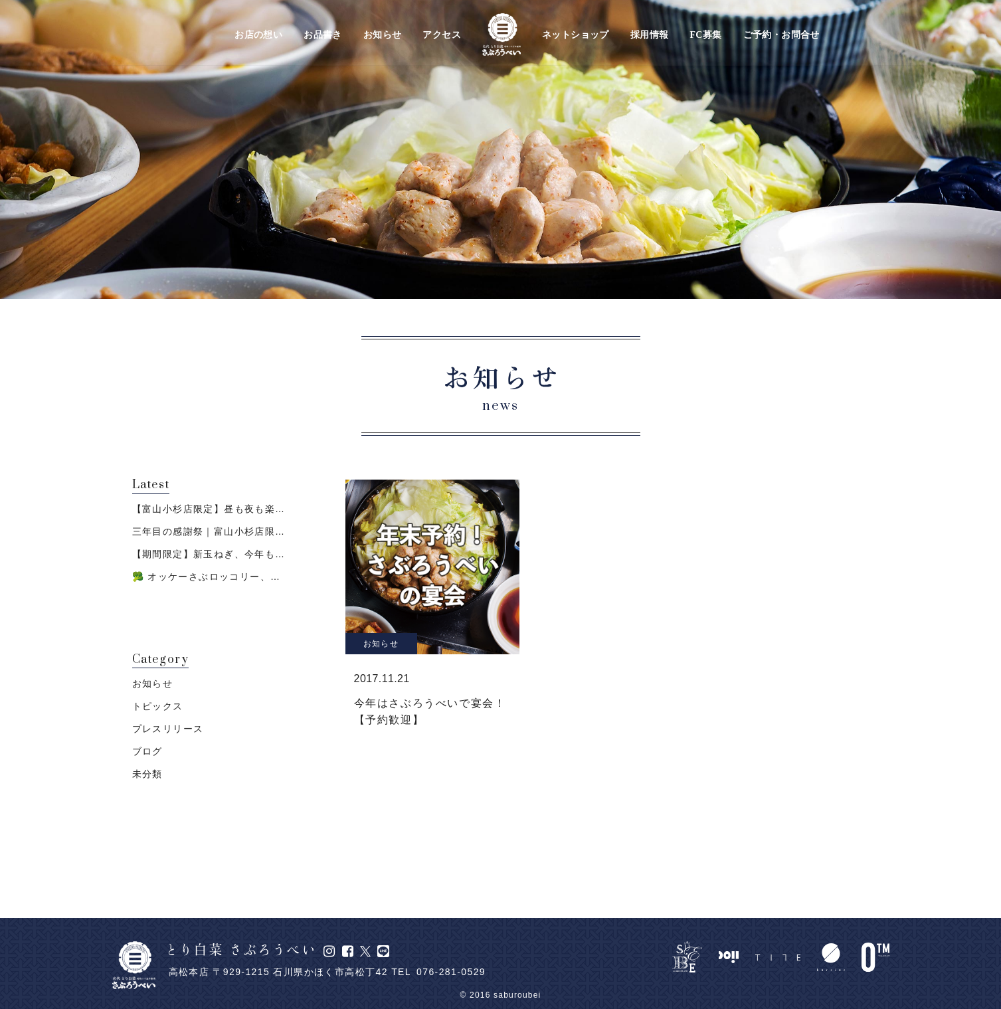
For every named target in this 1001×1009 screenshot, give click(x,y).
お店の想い (258, 35)
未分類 (147, 774)
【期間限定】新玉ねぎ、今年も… (209, 554)
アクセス (441, 35)
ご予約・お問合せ (781, 35)
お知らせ (382, 35)
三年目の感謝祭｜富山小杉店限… (209, 531)
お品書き (323, 35)
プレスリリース (168, 728)
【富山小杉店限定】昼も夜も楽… (209, 509)
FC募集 (705, 35)
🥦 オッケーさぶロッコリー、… (206, 576)
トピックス (157, 706)
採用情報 (649, 35)
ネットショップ (575, 35)
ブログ (147, 751)
